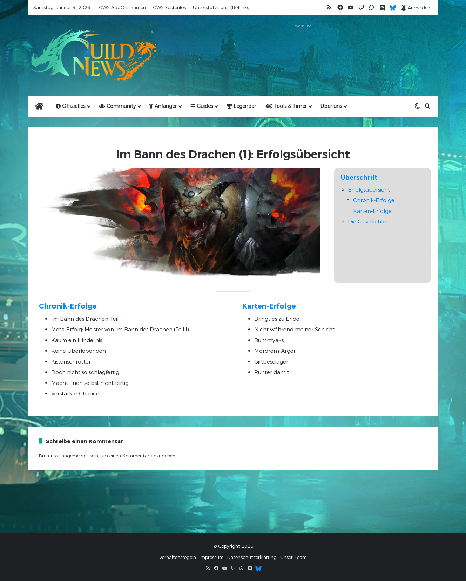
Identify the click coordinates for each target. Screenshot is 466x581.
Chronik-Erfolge (373, 200)
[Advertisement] (303, 46)
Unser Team (293, 557)
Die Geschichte (367, 221)
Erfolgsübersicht (369, 189)
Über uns (331, 106)
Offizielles (70, 106)
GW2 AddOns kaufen (122, 7)
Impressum (212, 557)
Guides (201, 106)
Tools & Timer (286, 106)
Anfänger (163, 106)
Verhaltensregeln (177, 557)
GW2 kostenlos (169, 7)
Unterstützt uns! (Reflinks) (221, 7)
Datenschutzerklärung (252, 557)
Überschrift (359, 177)
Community (117, 106)
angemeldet (74, 455)
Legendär (241, 106)
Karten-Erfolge (372, 211)
